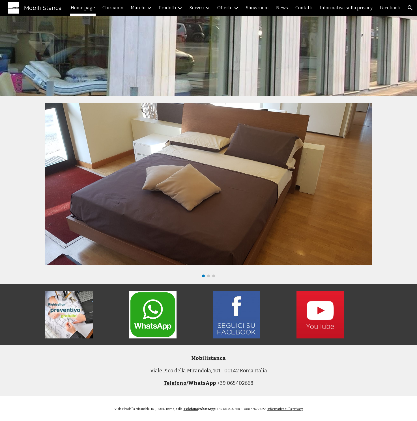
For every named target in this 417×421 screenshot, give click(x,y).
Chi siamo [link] (112, 7)
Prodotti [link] (167, 7)
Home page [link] (83, 7)
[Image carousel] (208, 190)
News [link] (282, 7)
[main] (208, 370)
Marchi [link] (138, 7)
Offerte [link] (225, 7)
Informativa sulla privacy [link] (346, 7)
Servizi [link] (197, 7)
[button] (410, 8)
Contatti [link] (304, 7)
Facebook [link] (390, 7)
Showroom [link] (257, 7)
